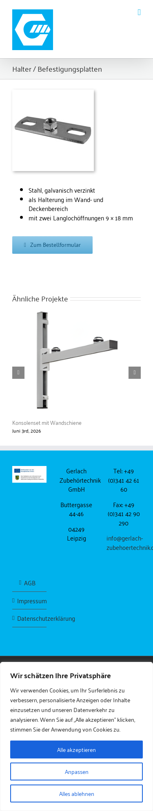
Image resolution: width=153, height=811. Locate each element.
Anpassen (77, 771)
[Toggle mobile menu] (139, 12)
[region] (76, 736)
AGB (29, 582)
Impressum (29, 600)
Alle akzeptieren (76, 749)
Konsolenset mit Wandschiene (47, 422)
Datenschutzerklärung (29, 618)
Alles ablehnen (76, 793)
